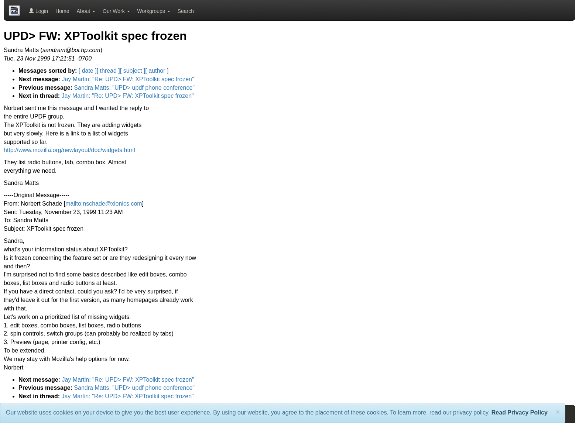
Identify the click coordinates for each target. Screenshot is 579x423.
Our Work (116, 11)
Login (38, 11)
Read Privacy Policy (519, 412)
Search (186, 11)
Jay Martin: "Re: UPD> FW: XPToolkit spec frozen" (128, 79)
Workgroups (153, 11)
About (86, 11)
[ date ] (88, 71)
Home (62, 11)
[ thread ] (108, 71)
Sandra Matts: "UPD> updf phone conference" (134, 88)
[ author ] (156, 71)
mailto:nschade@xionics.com (103, 203)
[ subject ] (132, 71)
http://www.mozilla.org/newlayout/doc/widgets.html (69, 150)
